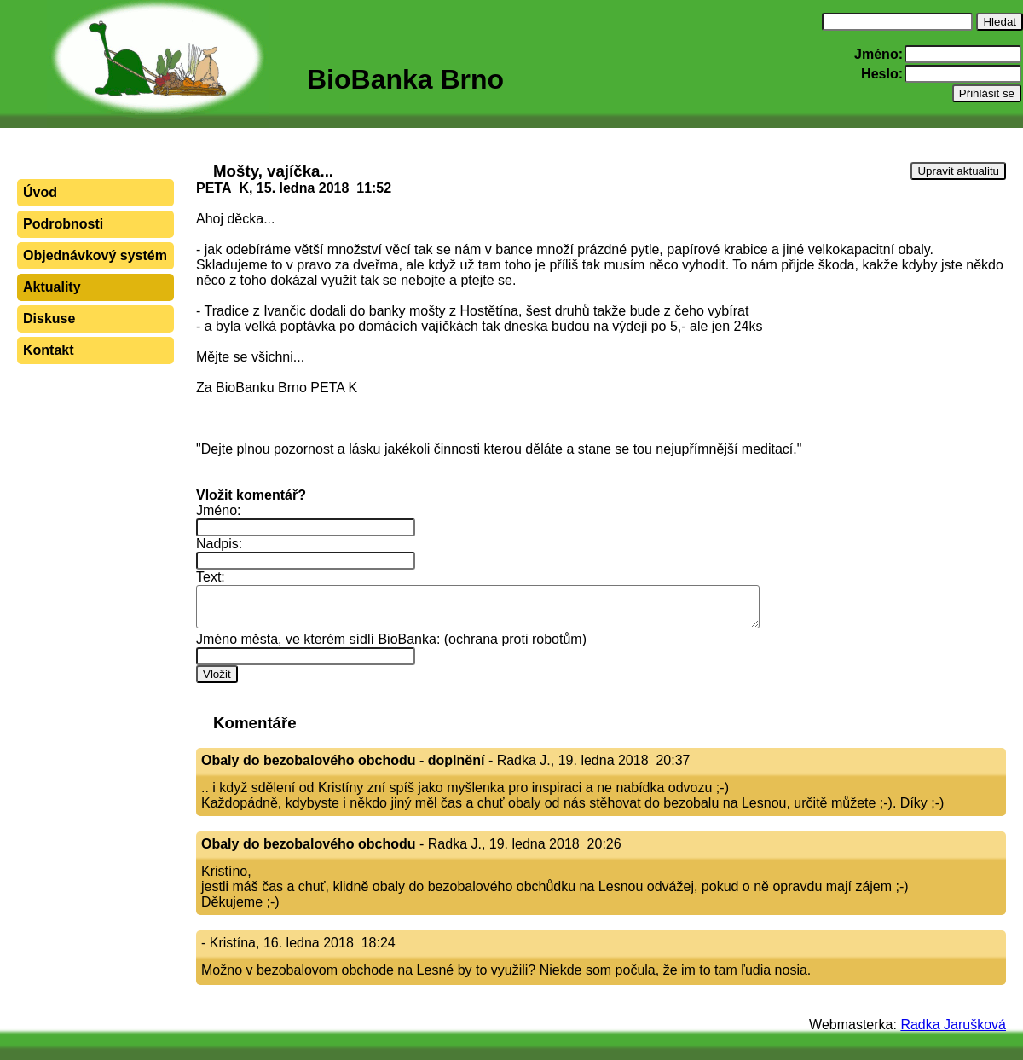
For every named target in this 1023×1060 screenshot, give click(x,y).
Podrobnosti (63, 224)
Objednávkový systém (95, 255)
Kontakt (48, 350)
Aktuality (52, 287)
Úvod (40, 192)
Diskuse (49, 318)
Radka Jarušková (953, 1024)
